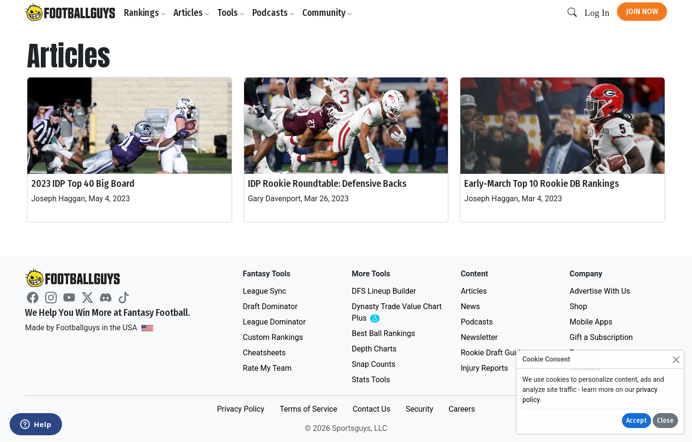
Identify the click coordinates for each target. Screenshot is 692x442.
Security (419, 409)
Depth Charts (374, 348)
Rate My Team (267, 368)
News (470, 306)
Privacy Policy (240, 409)
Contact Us (372, 409)
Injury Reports (484, 368)
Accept (636, 420)
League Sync (264, 291)
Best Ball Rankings (383, 333)
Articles (191, 12)
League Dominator (274, 321)
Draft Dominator (270, 306)
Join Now (642, 11)
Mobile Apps (590, 321)
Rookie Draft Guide (493, 352)
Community (327, 12)
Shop (578, 306)
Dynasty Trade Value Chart (397, 313)
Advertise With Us (599, 291)
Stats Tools (371, 379)
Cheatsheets (264, 352)
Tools (231, 12)
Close (665, 420)
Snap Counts (373, 364)
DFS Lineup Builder (384, 291)
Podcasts (273, 12)
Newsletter (479, 337)
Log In (596, 13)
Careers (461, 409)
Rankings (145, 12)
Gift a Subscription (601, 337)
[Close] (676, 359)
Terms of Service (308, 409)
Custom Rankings (273, 337)
